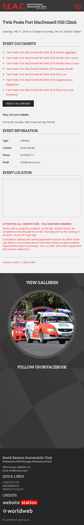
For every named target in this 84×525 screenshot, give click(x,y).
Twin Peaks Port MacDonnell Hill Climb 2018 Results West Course (42, 63)
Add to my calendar (18, 103)
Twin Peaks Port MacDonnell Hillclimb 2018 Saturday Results (40, 68)
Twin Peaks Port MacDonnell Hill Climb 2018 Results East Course (42, 57)
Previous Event (11, 262)
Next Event (29, 262)
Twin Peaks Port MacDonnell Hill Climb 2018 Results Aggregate (41, 52)
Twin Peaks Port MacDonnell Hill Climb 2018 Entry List (36, 74)
